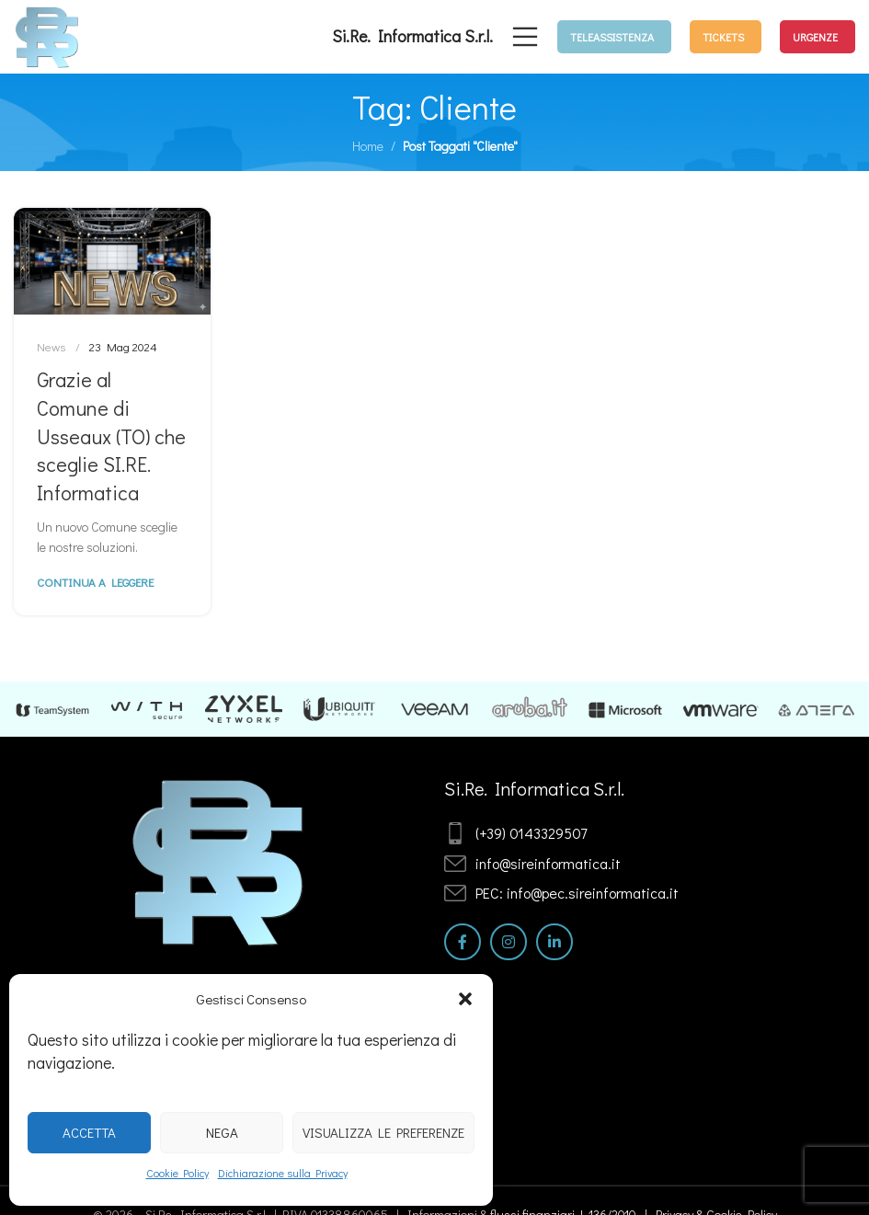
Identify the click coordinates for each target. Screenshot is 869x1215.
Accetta (89, 1132)
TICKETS (723, 36)
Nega (222, 1132)
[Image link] (219, 860)
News (51, 346)
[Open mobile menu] (525, 36)
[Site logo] (47, 34)
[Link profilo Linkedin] (554, 941)
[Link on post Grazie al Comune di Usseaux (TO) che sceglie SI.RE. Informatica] (112, 261)
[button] (465, 999)
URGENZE (815, 36)
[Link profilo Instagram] (508, 941)
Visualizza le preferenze (383, 1132)
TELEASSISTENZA (612, 36)
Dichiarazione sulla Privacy (283, 1172)
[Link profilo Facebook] (462, 941)
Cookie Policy (177, 1172)
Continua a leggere (95, 582)
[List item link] (607, 833)
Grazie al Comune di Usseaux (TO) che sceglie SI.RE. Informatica (111, 436)
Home (367, 146)
